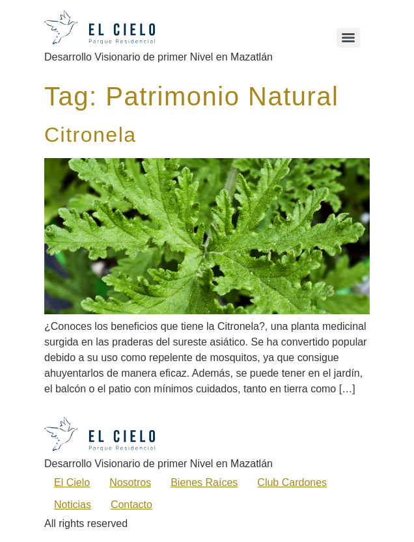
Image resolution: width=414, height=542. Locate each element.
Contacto (131, 504)
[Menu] (348, 37)
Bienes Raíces (204, 482)
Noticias (72, 504)
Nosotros (130, 482)
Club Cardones (292, 482)
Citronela (90, 134)
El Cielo (72, 482)
